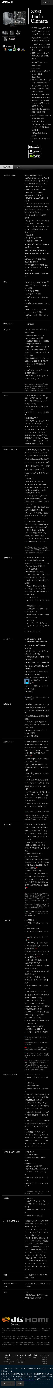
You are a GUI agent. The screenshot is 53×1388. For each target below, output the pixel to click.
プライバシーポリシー (27, 1379)
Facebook (44, 1357)
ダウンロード (32, 1357)
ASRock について (9, 1357)
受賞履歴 (20, 1362)
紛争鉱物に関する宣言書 (8, 1362)
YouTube (44, 1359)
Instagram (44, 1361)
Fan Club (44, 1363)
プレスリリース (20, 1360)
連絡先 (9, 1359)
